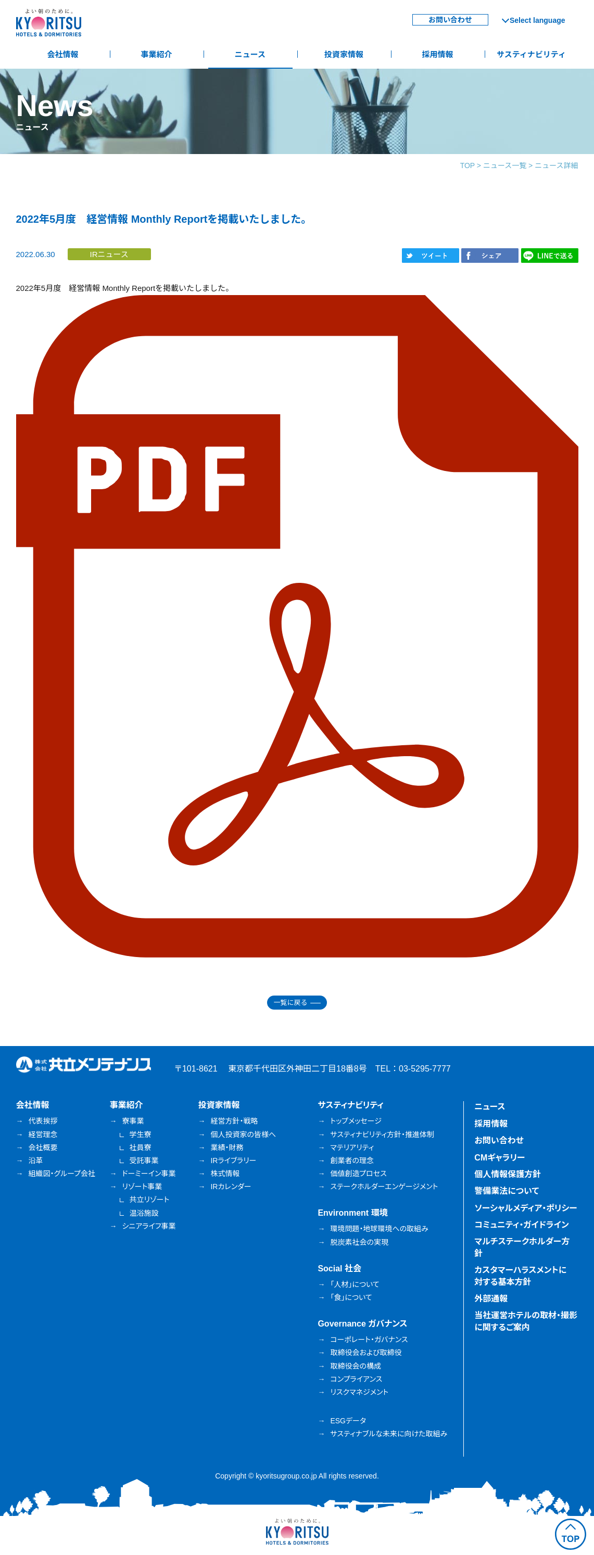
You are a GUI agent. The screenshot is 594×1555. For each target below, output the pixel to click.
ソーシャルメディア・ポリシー (525, 1208)
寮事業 (133, 1121)
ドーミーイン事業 (148, 1173)
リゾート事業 (142, 1186)
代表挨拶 (43, 1121)
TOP (467, 165)
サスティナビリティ (531, 54)
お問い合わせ (450, 20)
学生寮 (140, 1134)
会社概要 (43, 1147)
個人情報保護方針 (507, 1174)
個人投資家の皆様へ (243, 1134)
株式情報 (224, 1173)
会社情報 (62, 54)
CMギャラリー (499, 1157)
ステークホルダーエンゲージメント (384, 1186)
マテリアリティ (352, 1147)
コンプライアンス (356, 1379)
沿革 (36, 1160)
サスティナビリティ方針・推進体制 (382, 1134)
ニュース (250, 54)
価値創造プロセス (358, 1173)
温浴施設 (143, 1213)
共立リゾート (149, 1199)
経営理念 (43, 1134)
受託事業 (143, 1160)
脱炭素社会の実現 (359, 1242)
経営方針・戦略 (234, 1121)
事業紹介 (156, 54)
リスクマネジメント (359, 1392)
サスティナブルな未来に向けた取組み (388, 1434)
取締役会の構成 (355, 1366)
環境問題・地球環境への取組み (379, 1229)
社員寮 (140, 1147)
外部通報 (491, 1298)
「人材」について (354, 1284)
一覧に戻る (290, 1002)
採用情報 (437, 54)
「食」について (351, 1297)
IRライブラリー (233, 1160)
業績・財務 (226, 1147)
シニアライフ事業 (148, 1226)
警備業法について (506, 1191)
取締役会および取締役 (365, 1352)
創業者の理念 (352, 1160)
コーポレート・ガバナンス (369, 1339)
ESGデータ (348, 1421)
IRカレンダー (230, 1186)
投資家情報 (343, 54)
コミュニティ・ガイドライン (521, 1224)
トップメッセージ (355, 1121)
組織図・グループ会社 (62, 1173)
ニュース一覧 (504, 165)
